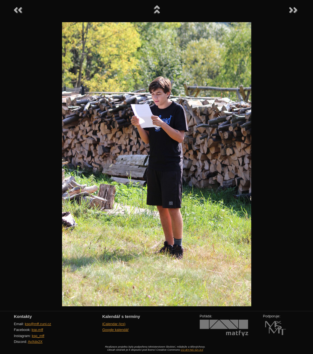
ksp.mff (37, 330)
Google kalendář (115, 330)
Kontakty (23, 316)
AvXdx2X (35, 342)
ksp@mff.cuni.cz (38, 324)
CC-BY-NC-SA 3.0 (192, 349)
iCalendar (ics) (113, 324)
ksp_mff (38, 336)
